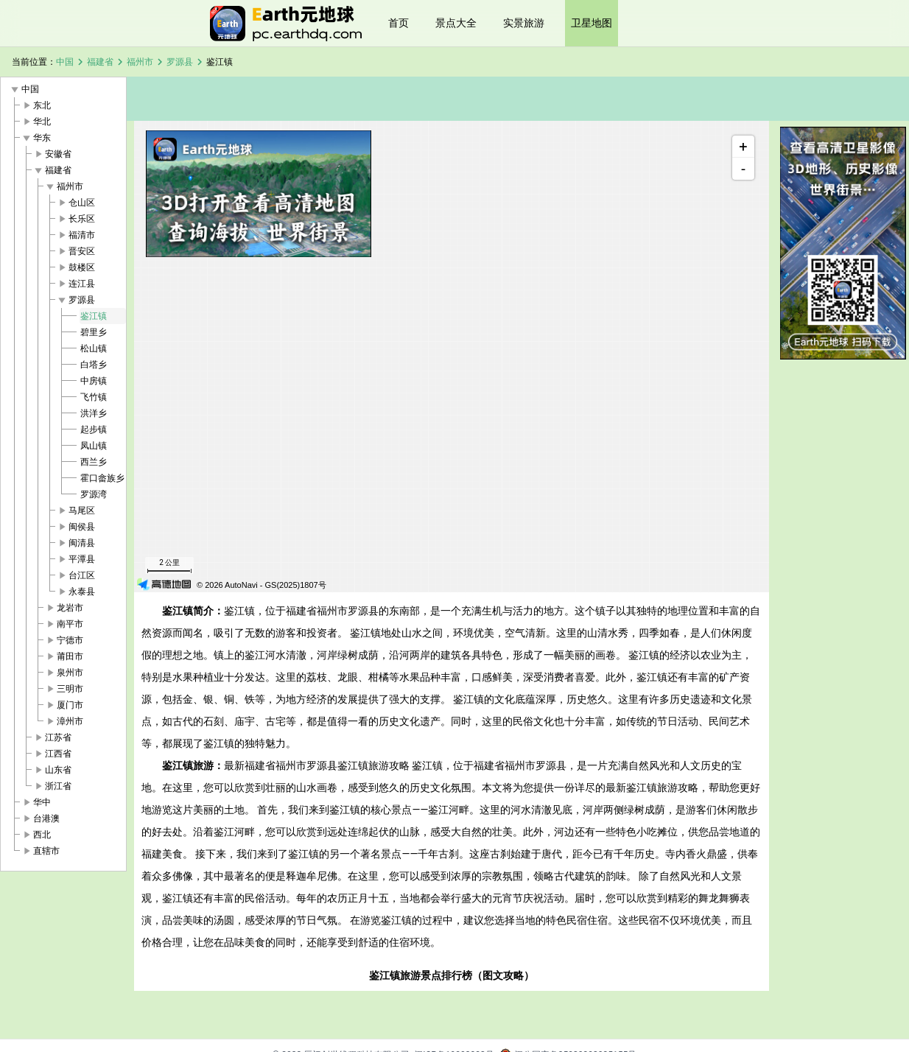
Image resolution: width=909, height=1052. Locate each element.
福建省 (100, 62)
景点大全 (456, 23)
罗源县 (179, 62)
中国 (65, 62)
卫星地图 (591, 23)
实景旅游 (523, 23)
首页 (398, 23)
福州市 (140, 62)
